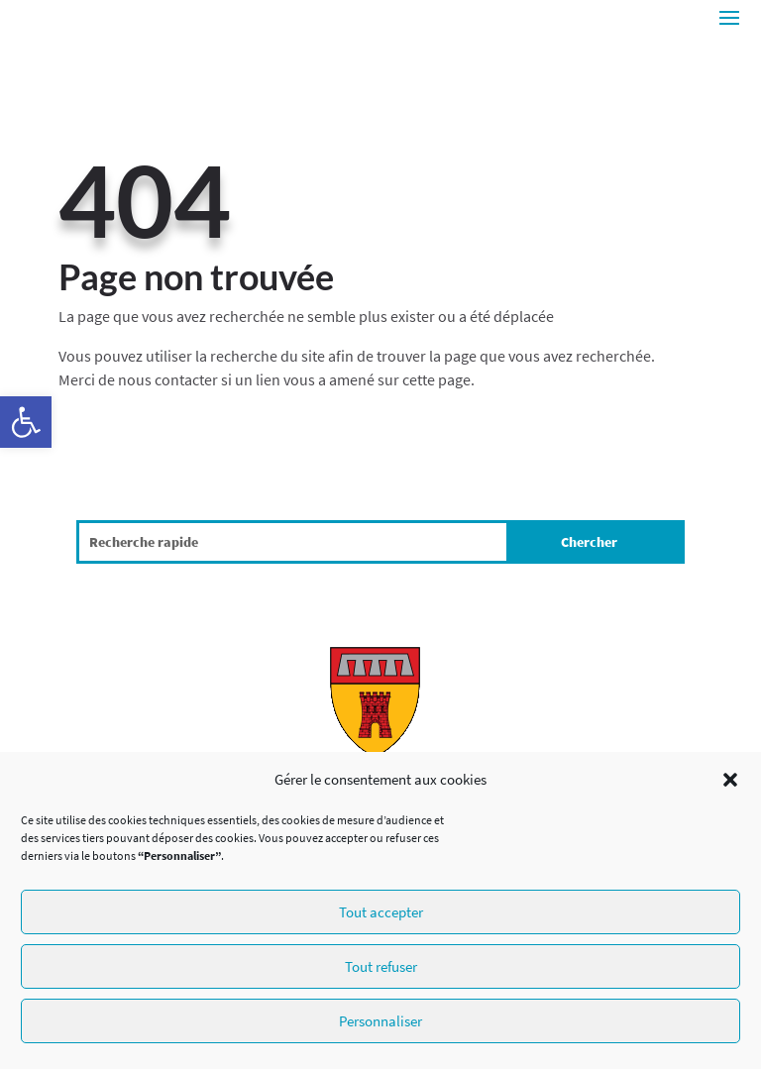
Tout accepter (381, 912)
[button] (26, 422)
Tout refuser (381, 966)
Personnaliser (380, 1021)
